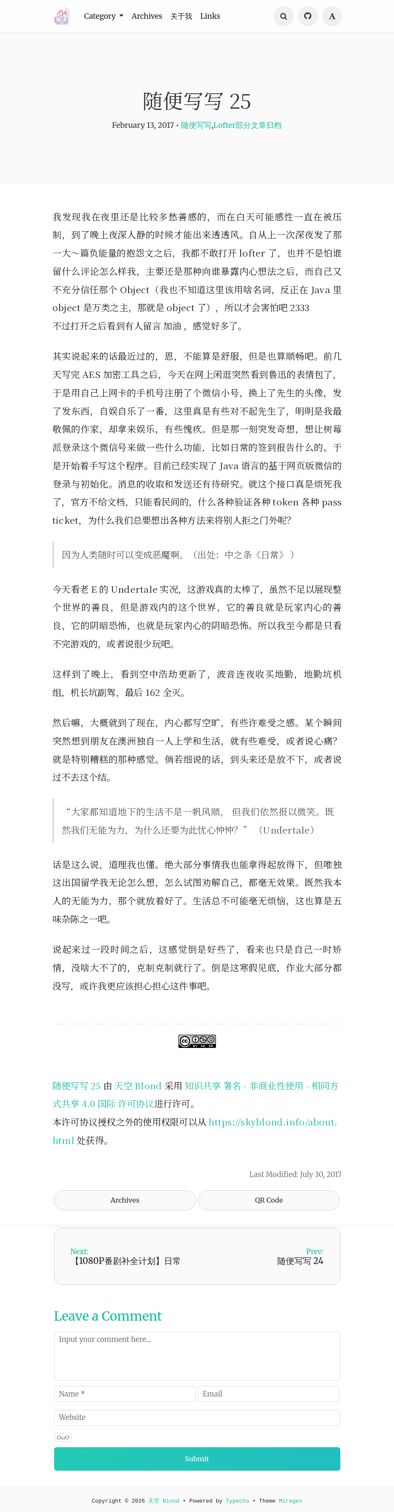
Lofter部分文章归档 (247, 125)
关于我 (189, 16)
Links (221, 16)
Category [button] (102, 16)
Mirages (293, 1498)
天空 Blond (138, 1085)
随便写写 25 (76, 1085)
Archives (152, 16)
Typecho (238, 1498)
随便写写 (196, 125)
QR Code (269, 1200)
